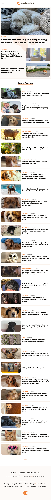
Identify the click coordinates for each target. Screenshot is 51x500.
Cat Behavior (25, 159)
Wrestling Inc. (42, 486)
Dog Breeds (4, 49)
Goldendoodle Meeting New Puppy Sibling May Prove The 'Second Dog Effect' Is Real (24, 41)
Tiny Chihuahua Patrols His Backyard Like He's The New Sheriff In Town (35, 190)
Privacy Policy (33, 473)
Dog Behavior (4, 36)
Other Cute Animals (27, 131)
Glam (26, 484)
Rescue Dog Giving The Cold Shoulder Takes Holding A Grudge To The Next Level (35, 327)
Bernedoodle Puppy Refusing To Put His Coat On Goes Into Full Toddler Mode (34, 409)
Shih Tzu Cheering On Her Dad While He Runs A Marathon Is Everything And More (35, 450)
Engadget (7, 484)
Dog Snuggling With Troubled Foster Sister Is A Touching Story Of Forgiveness (34, 203)
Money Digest (8, 486)
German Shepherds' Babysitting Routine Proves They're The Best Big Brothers (34, 299)
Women (33, 486)
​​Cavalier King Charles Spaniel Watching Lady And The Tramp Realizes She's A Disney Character (34, 176)
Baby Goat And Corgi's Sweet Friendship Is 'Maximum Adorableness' (12, 71)
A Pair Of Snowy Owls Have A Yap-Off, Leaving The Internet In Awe (35, 94)
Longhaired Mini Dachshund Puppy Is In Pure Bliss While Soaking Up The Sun (35, 354)
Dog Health (25, 391)
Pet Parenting (25, 282)
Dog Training (25, 241)
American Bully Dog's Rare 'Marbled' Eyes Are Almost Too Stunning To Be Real (35, 395)
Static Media (15, 476)
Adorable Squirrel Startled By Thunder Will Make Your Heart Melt (35, 149)
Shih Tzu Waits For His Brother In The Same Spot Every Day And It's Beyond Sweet (11, 55)
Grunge (32, 484)
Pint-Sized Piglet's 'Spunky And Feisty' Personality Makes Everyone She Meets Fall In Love (35, 272)
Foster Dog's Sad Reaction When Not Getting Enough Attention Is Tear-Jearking (35, 231)
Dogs (2, 66)
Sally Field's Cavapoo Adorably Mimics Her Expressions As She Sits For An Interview (35, 286)
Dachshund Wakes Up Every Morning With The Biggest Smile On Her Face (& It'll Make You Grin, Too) (35, 381)
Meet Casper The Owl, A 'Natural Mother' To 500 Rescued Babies (33, 340)
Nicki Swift (18, 486)
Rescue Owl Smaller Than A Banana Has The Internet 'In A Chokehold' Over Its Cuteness (35, 258)
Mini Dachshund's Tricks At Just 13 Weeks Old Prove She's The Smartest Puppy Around (35, 244)
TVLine (21, 484)
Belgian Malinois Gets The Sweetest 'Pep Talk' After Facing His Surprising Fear (35, 108)
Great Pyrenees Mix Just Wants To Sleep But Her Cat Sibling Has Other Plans (34, 217)
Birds (23, 91)
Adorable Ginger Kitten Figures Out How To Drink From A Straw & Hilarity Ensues (35, 436)
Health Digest (40, 484)
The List (26, 486)
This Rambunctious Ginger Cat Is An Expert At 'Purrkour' (34, 162)
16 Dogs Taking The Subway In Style (34, 368)
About (14, 473)
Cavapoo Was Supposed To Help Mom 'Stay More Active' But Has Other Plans (35, 121)
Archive (22, 473)
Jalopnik (14, 484)
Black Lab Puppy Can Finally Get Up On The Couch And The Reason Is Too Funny (35, 423)
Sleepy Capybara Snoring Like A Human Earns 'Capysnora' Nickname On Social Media (35, 135)
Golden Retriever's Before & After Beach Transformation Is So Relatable (35, 313)
